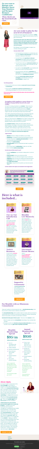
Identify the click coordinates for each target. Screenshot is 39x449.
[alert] (19, 444)
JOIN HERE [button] (19, 188)
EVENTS (9, 436)
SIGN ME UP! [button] (19, 299)
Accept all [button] (16, 446)
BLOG (9, 439)
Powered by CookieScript (19, 448)
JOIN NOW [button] (5, 23)
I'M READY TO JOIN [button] (6, 432)
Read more (24, 444)
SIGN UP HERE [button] (8, 96)
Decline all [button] (22, 446)
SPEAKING (10, 438)
